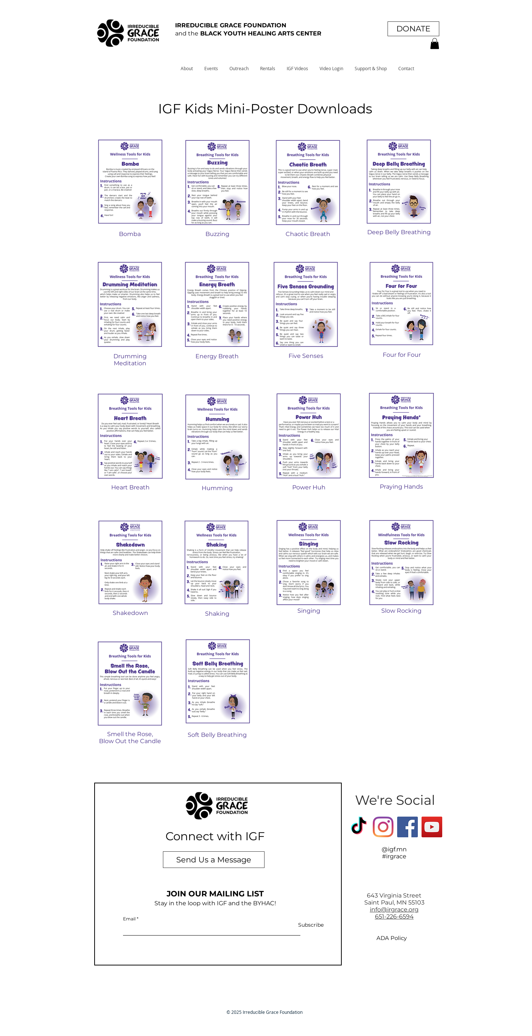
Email (129, 919)
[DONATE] (413, 28)
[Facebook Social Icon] (407, 827)
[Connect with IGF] (215, 836)
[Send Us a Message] (214, 859)
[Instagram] (383, 827)
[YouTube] (432, 827)
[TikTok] (358, 827)
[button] (434, 43)
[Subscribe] (305, 925)
